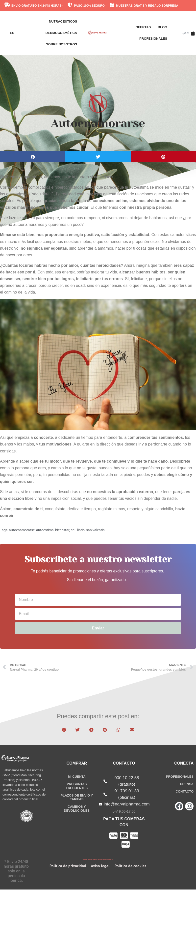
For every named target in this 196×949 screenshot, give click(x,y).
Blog (162, 27)
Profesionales (153, 38)
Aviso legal (100, 866)
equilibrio (78, 530)
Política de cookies (130, 866)
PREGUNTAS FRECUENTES (77, 786)
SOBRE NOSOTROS (61, 44)
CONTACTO (185, 791)
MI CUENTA (76, 776)
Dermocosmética (61, 33)
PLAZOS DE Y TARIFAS (77, 797)
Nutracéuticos (63, 21)
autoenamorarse (22, 530)
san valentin (95, 530)
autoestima (45, 530)
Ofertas (143, 27)
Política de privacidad (68, 866)
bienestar (62, 530)
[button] (32, 156)
